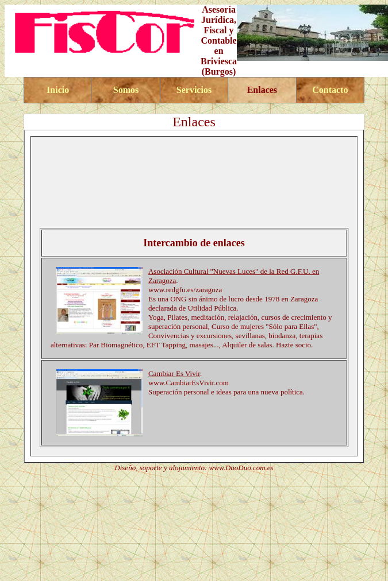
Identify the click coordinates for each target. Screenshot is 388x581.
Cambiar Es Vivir (174, 373)
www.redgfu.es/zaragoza (185, 289)
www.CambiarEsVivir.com (188, 382)
